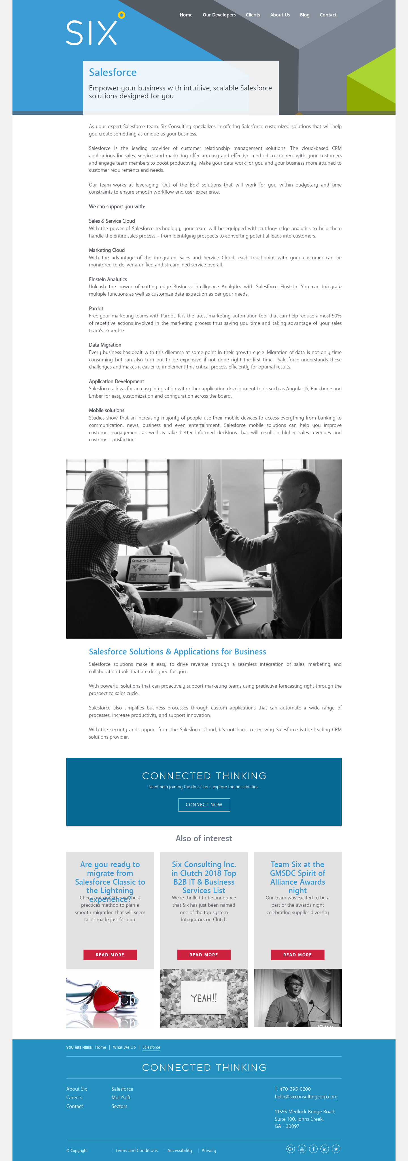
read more (110, 955)
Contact (328, 15)
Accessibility (179, 1150)
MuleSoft (121, 1097)
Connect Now (204, 805)
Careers (74, 1097)
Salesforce (151, 1047)
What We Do (124, 1047)
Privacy (209, 1150)
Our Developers (219, 15)
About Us (280, 15)
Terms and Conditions (137, 1150)
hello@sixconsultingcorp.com (306, 1097)
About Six (76, 1089)
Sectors (119, 1106)
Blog (305, 15)
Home (186, 15)
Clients (253, 15)
